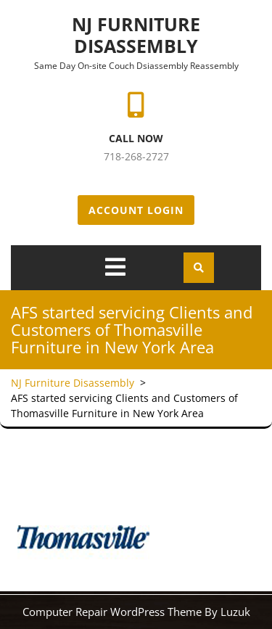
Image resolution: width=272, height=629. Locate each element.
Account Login (136, 210)
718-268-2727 (136, 156)
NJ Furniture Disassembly (136, 35)
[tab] (115, 267)
